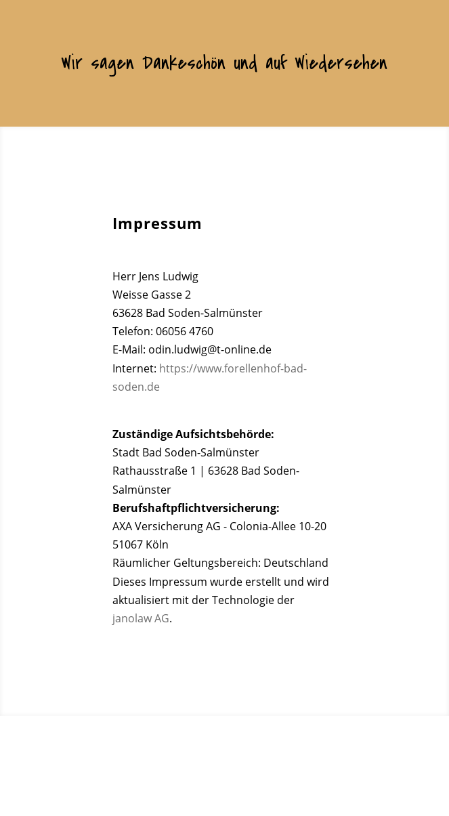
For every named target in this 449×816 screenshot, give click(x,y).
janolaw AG (140, 618)
